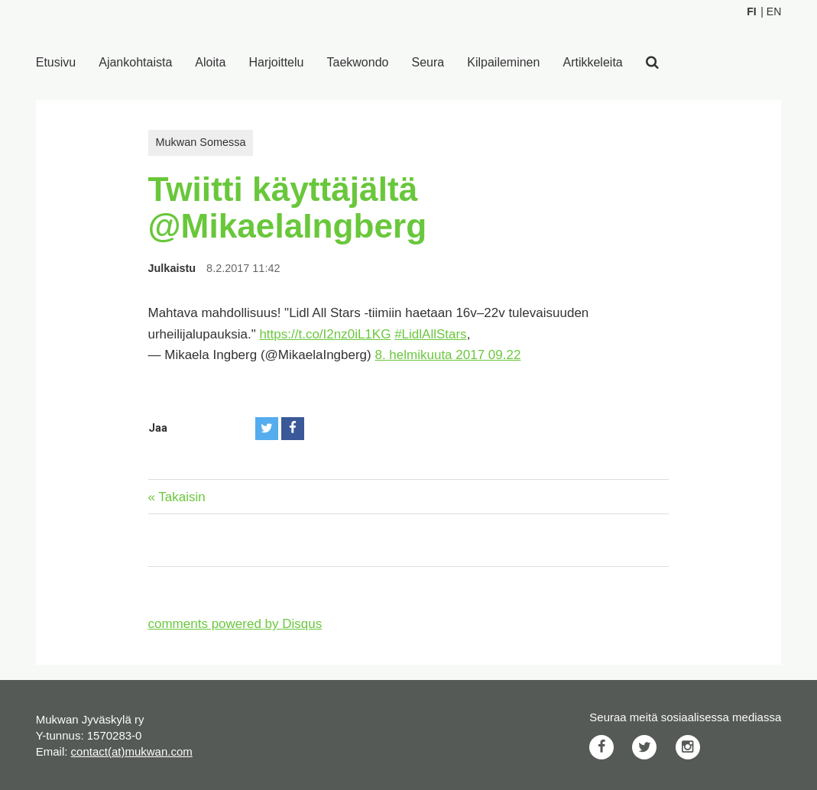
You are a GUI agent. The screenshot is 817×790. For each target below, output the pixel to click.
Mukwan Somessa (201, 142)
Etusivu (56, 62)
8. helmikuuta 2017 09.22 (447, 355)
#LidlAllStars (430, 334)
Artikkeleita (592, 62)
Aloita (210, 62)
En (774, 11)
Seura (428, 62)
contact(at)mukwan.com (132, 751)
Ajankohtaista (135, 62)
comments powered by (235, 624)
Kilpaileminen (503, 62)
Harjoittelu (275, 62)
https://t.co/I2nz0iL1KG (325, 334)
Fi (751, 11)
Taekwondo (358, 62)
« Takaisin (177, 497)
